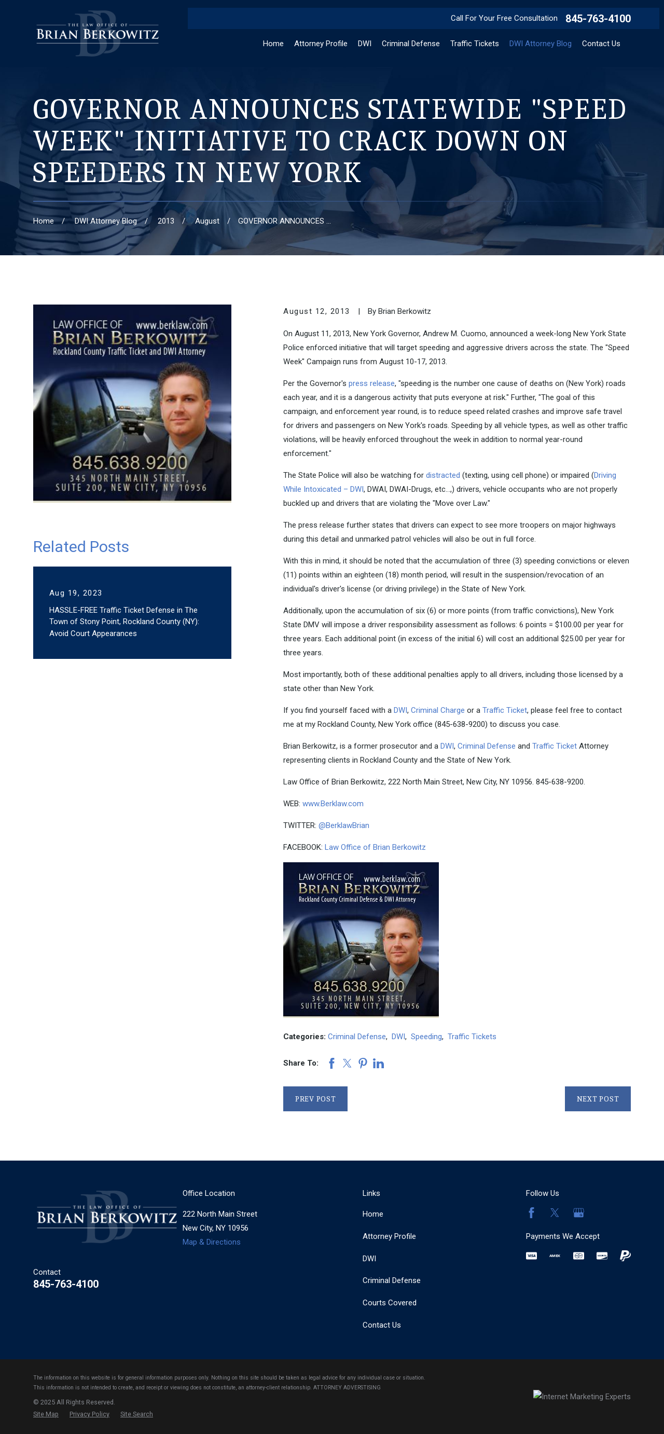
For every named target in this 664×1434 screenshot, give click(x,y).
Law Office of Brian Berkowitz (375, 847)
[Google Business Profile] (578, 1212)
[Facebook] (531, 1212)
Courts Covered (390, 1302)
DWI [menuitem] (364, 43)
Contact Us (382, 1325)
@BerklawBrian (344, 825)
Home (373, 1214)
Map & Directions (212, 1242)
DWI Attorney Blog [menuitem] (540, 43)
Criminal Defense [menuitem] (411, 43)
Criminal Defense (487, 746)
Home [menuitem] (273, 43)
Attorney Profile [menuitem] (321, 43)
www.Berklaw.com (333, 803)
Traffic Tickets (472, 1036)
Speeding (426, 1036)
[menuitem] (46, 1415)
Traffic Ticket (504, 710)
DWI (400, 710)
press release (372, 383)
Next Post (598, 1099)
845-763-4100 (598, 18)
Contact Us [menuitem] (601, 43)
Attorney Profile (389, 1236)
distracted (443, 475)
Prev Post (315, 1099)
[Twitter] (554, 1212)
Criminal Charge (438, 710)
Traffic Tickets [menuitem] (474, 43)
